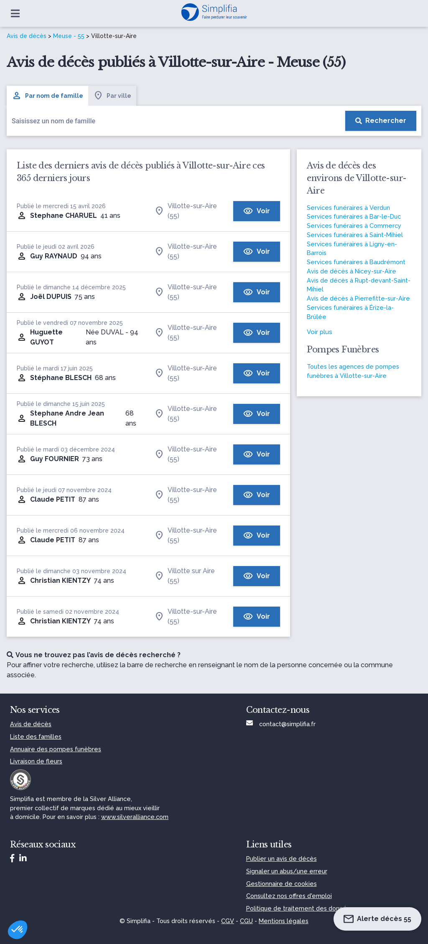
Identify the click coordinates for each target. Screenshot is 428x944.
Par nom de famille (47, 96)
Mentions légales (283, 920)
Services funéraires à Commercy (354, 225)
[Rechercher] (380, 121)
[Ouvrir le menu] (15, 13)
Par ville (112, 96)
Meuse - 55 (68, 36)
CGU (246, 920)
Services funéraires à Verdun (348, 207)
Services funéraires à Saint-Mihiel (355, 234)
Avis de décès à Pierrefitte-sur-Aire (358, 298)
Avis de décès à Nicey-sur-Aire (351, 271)
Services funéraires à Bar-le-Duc (354, 216)
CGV (227, 920)
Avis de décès (26, 36)
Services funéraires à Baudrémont (356, 261)
